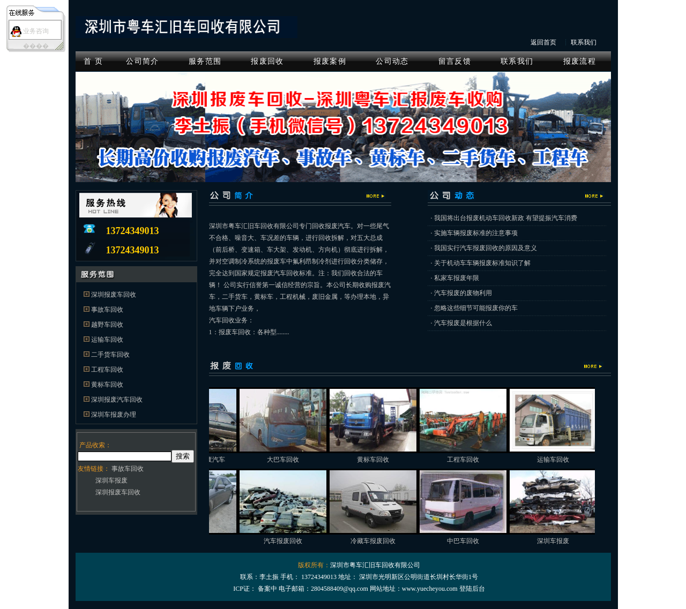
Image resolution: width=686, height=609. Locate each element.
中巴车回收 (477, 541)
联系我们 (583, 42)
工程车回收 (107, 369)
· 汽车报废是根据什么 (461, 323)
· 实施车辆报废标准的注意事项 (474, 233)
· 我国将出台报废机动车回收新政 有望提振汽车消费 (504, 218)
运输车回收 (107, 339)
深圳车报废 (111, 480)
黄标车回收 (107, 384)
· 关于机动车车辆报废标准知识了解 (481, 263)
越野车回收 (107, 324)
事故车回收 (107, 309)
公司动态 (392, 61)
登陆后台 (472, 588)
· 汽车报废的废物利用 (461, 293)
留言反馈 (454, 61)
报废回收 (267, 61)
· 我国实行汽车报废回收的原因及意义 (484, 248)
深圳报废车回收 (113, 294)
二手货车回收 (110, 354)
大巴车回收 (297, 459)
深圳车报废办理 (113, 414)
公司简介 (142, 61)
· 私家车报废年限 (455, 278)
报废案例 (330, 61)
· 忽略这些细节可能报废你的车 (474, 308)
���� (36, 46)
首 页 (93, 61)
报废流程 (579, 61)
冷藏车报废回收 (387, 541)
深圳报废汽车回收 (117, 399)
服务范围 (205, 61)
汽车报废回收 (297, 541)
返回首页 (543, 42)
